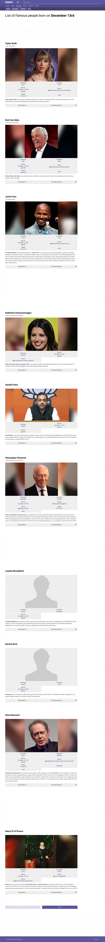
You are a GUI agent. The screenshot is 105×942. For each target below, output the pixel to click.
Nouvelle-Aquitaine (25, 881)
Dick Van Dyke (12, 120)
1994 (27, 689)
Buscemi (59, 755)
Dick (23, 161)
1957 (27, 760)
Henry (23, 871)
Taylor (23, 84)
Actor (59, 95)
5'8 (25, 766)
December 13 (21, 89)
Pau (32, 881)
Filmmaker (59, 765)
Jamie (23, 238)
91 (65, 503)
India (24, 431)
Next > (59, 907)
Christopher (23, 499)
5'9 (25, 96)
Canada (22, 508)
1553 (27, 876)
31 (24, 691)
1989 (27, 89)
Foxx (59, 238)
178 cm (58, 508)
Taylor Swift (11, 43)
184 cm (22, 172)
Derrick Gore (11, 644)
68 (24, 762)
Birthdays (18, 5)
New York (63, 761)
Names (12, 5)
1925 (27, 166)
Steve (23, 755)
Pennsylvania (67, 90)
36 (24, 91)
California (31, 360)
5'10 (62, 508)
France (59, 871)
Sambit (23, 426)
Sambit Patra (11, 385)
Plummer (59, 499)
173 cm (22, 766)
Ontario (26, 508)
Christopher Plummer (15, 458)
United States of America (56, 90)
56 (64, 876)
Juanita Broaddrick (14, 571)
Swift (59, 84)
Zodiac (24, 5)
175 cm (22, 249)
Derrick (23, 684)
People (7, 5)
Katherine (23, 355)
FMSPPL (9, 2)
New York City (70, 761)
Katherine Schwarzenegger (18, 313)
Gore (59, 684)
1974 (63, 425)
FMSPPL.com (19, 939)
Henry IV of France (14, 831)
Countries (30, 5)
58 (24, 244)
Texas (67, 243)
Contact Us (96, 939)
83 (24, 618)
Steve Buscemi (12, 715)
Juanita (23, 611)
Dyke (59, 161)
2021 (60, 503)
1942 (27, 616)
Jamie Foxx (10, 196)
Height (37, 5)
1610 (59, 876)
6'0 (25, 172)
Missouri (67, 167)
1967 (27, 242)
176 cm (22, 96)
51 (60, 427)
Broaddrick (59, 611)
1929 (27, 503)
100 (24, 168)
